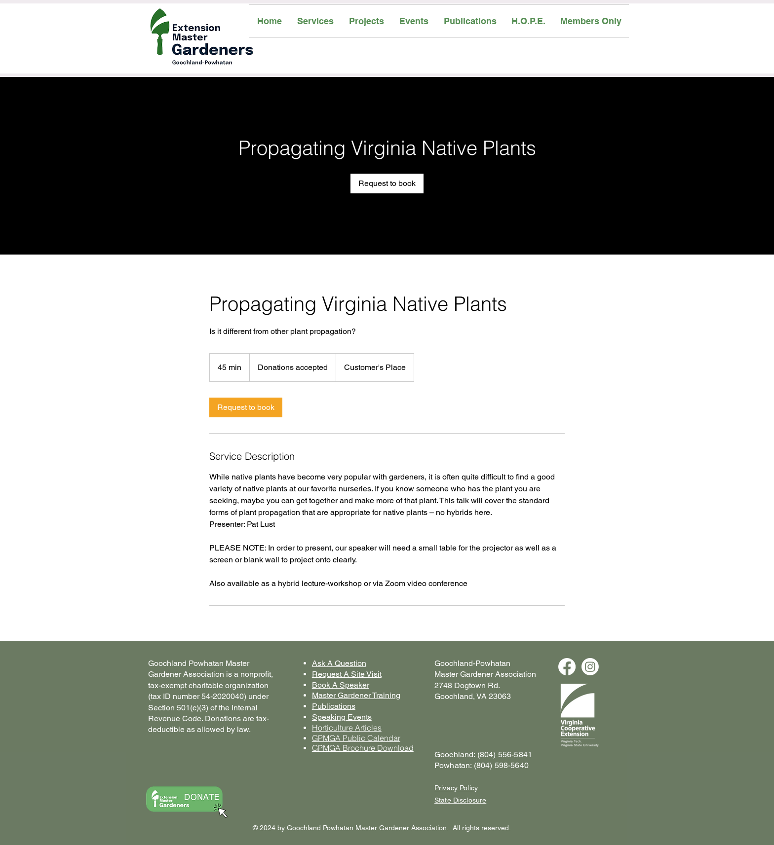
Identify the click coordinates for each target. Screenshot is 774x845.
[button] (315, 21)
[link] (387, 183)
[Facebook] (567, 666)
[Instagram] (590, 666)
